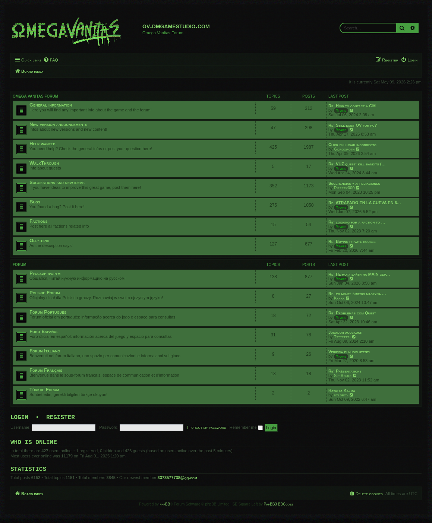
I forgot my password (206, 429)
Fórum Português (47, 312)
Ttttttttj (342, 337)
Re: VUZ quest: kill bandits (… (356, 164)
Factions (38, 221)
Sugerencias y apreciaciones (354, 183)
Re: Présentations (345, 371)
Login (19, 418)
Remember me (246, 429)
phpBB (165, 509)
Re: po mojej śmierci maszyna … (357, 293)
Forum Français (45, 370)
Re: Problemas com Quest (352, 313)
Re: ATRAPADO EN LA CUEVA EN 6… (364, 202)
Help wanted (42, 143)
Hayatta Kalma (341, 390)
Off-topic (39, 240)
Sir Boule (343, 375)
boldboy (341, 395)
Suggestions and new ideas (57, 182)
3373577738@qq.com (177, 482)
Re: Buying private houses (352, 241)
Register (60, 418)
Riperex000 (344, 188)
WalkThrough (44, 163)
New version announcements (58, 124)
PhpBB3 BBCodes (278, 509)
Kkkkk (339, 298)
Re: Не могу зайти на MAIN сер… (359, 274)
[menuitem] (50, 60)
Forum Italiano (44, 351)
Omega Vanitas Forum (35, 96)
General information (50, 105)
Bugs (34, 202)
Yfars (341, 110)
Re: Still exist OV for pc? (352, 125)
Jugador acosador (345, 332)
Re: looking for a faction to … (356, 222)
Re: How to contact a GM (352, 106)
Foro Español (44, 331)
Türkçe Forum (44, 389)
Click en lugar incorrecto (352, 144)
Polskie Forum (44, 292)
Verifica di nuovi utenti (349, 351)
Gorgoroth (344, 149)
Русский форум (44, 273)
